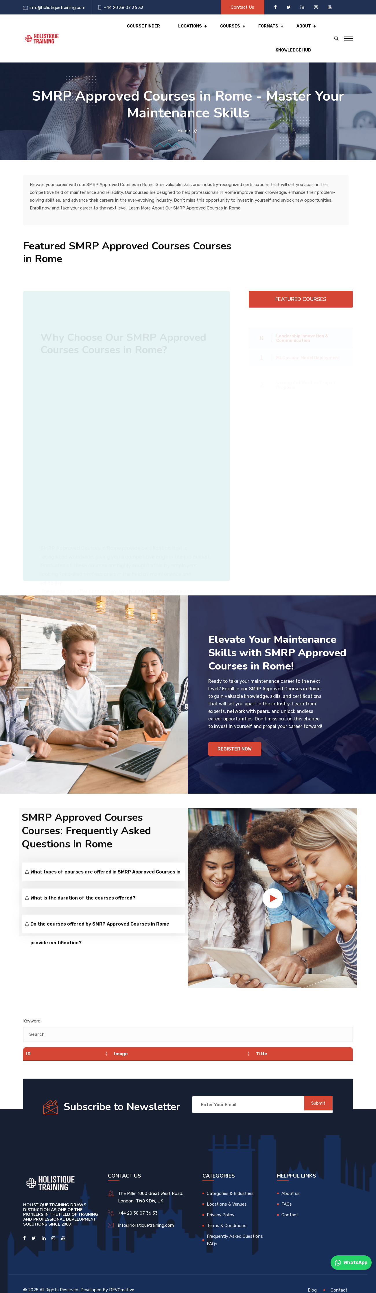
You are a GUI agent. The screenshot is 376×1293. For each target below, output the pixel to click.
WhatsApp (351, 1262)
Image (121, 1041)
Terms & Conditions (226, 1213)
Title (261, 1041)
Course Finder (97, 31)
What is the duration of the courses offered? (82, 885)
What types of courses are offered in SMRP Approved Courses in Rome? (105, 863)
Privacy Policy (220, 1202)
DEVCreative (121, 1277)
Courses (177, 31)
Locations (140, 31)
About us (290, 1181)
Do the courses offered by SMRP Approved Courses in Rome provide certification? (99, 915)
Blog (312, 1277)
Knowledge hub (284, 31)
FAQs (286, 1191)
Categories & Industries (230, 1181)
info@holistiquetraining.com (57, 7)
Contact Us (242, 7)
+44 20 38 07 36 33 (123, 7)
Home (184, 117)
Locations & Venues (227, 1191)
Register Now (236, 736)
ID (28, 1041)
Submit (314, 1092)
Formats (211, 31)
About (244, 31)
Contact (289, 1202)
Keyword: (32, 1008)
